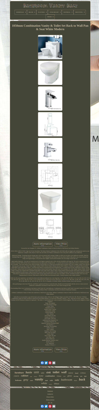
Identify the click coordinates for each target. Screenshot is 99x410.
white (44, 383)
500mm (56, 384)
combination (50, 376)
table (42, 373)
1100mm (83, 373)
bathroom (66, 379)
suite (57, 380)
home (41, 376)
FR (51, 402)
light (85, 376)
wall (63, 372)
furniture (19, 372)
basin (29, 372)
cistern (16, 376)
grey (25, 379)
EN (49, 402)
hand (76, 373)
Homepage (50, 391)
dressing (76, 376)
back (82, 379)
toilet (56, 372)
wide (51, 380)
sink (48, 372)
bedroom (18, 380)
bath (46, 380)
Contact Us (50, 394)
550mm (59, 376)
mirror (70, 373)
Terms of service (50, 399)
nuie (81, 376)
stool (31, 380)
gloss (69, 376)
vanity (39, 379)
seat (31, 376)
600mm (35, 376)
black (75, 380)
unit (36, 372)
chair (64, 376)
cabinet (24, 375)
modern (50, 384)
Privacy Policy (50, 397)
